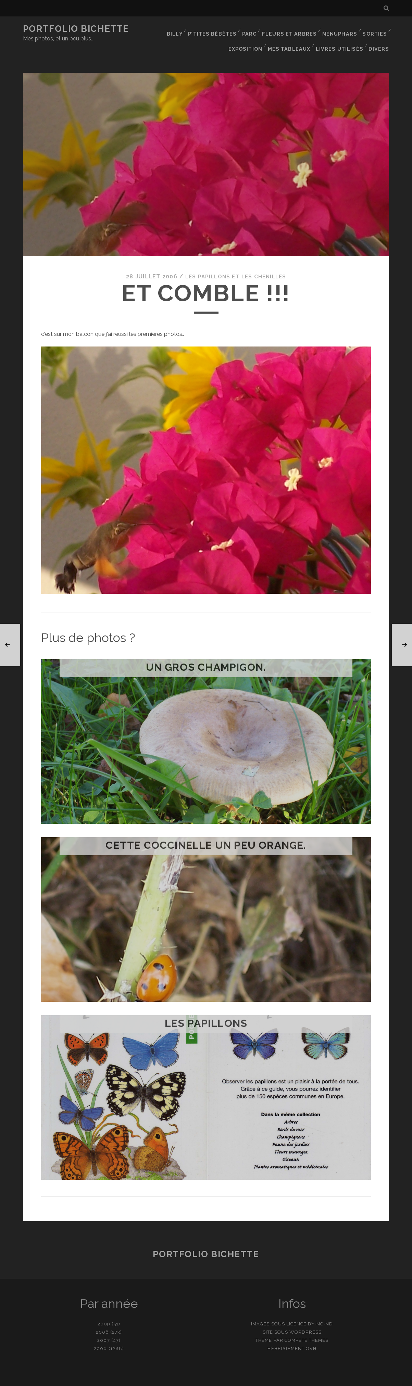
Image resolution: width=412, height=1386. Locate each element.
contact (194, 1378)
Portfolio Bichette (76, 29)
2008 (102, 1317)
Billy (179, 29)
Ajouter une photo (240, 1378)
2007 (103, 1325)
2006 (100, 1333)
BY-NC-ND (320, 1309)
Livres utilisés (341, 37)
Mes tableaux (293, 37)
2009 (104, 1309)
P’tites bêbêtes (215, 29)
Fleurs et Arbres (291, 29)
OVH (311, 1333)
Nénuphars (339, 29)
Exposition (249, 37)
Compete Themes (307, 1325)
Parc (252, 29)
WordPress (305, 1317)
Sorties (374, 29)
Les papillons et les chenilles (235, 262)
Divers (380, 37)
